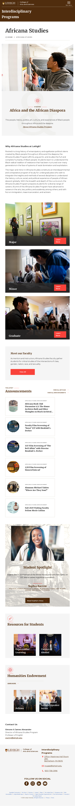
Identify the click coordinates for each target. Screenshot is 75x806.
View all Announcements (56, 392)
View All (23, 372)
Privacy (47, 797)
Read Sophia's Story (35, 601)
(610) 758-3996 (51, 771)
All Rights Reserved (38, 797)
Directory (30, 792)
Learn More (58, 241)
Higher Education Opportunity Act (43, 794)
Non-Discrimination (57, 794)
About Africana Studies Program (37, 127)
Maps (41, 792)
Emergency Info (58, 792)
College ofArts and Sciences (30, 750)
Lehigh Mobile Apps (18, 794)
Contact (36, 792)
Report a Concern (29, 794)
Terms (52, 797)
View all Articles (59, 390)
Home (9, 37)
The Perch (24, 792)
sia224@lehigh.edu (13, 738)
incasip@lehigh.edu (53, 766)
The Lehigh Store (48, 792)
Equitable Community (14, 792)
